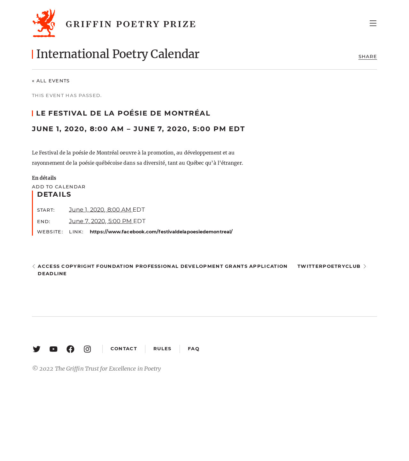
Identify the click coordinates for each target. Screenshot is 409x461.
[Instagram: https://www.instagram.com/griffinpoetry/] (87, 348)
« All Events (51, 81)
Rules (162, 348)
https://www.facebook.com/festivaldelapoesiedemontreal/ (161, 232)
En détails (44, 178)
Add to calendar (58, 187)
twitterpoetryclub (328, 266)
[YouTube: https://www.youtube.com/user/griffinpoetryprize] (53, 348)
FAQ (193, 348)
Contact (124, 348)
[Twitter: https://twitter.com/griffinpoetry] (36, 348)
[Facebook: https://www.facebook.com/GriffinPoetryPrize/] (70, 348)
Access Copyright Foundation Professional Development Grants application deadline (163, 269)
